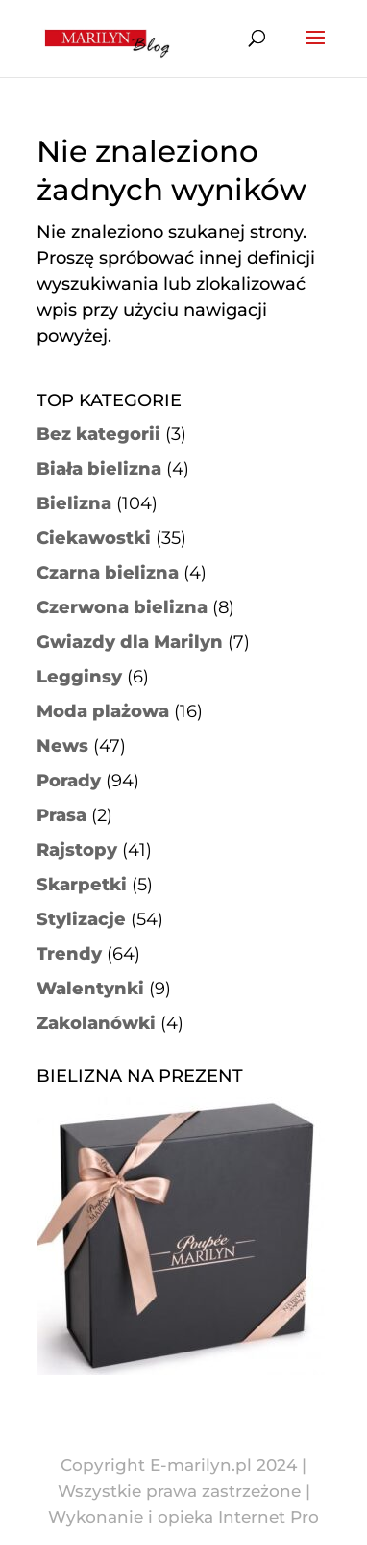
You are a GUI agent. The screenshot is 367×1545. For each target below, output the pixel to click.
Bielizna (74, 503)
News (62, 746)
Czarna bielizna (108, 572)
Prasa (61, 815)
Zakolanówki (96, 1023)
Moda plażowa (103, 711)
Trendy (69, 954)
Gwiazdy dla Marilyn (130, 642)
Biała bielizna (99, 468)
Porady (69, 780)
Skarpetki (82, 884)
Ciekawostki (94, 538)
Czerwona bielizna (122, 607)
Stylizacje (81, 919)
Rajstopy (77, 850)
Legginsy (79, 676)
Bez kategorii (98, 434)
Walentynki (90, 988)
